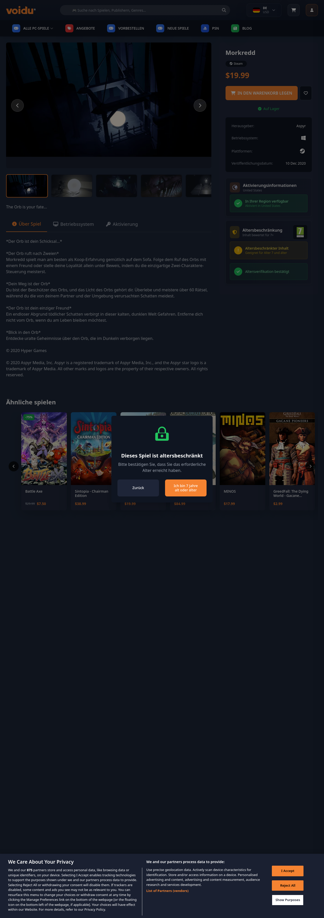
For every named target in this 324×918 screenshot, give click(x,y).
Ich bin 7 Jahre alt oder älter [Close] (186, 488)
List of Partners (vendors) (167, 897)
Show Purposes (287, 907)
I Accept (287, 878)
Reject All (287, 892)
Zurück (138, 487)
